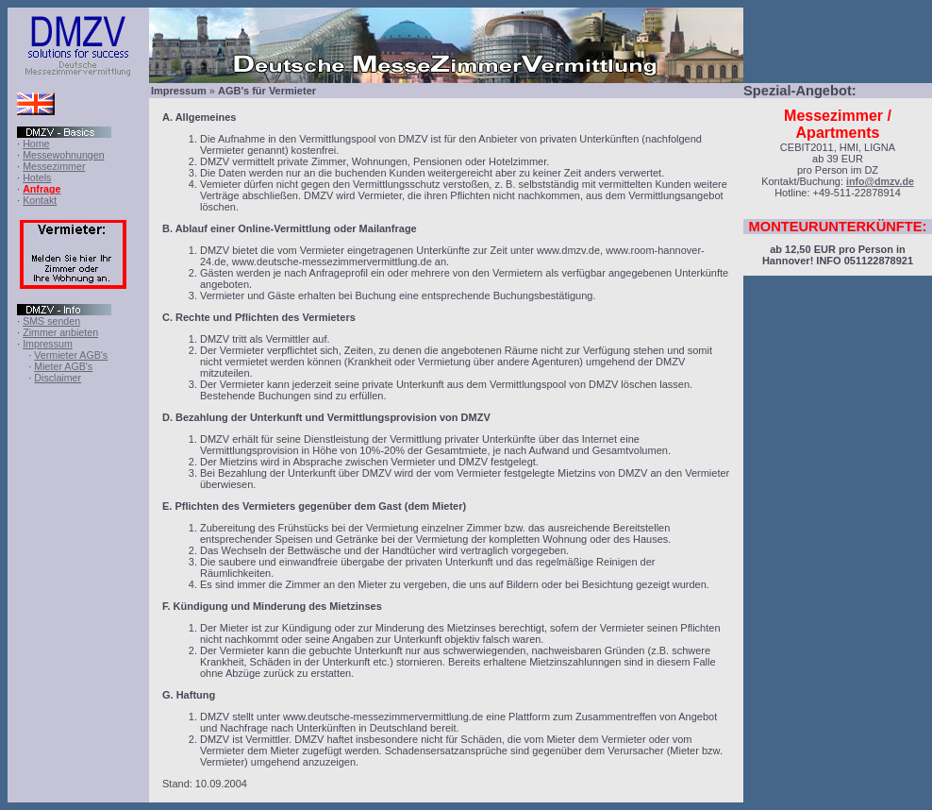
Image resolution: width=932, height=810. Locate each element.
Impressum (48, 343)
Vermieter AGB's (71, 355)
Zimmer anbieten (60, 332)
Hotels (37, 177)
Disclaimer (57, 377)
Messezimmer (54, 166)
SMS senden (51, 321)
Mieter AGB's (63, 366)
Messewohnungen (64, 154)
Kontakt (40, 200)
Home (36, 143)
